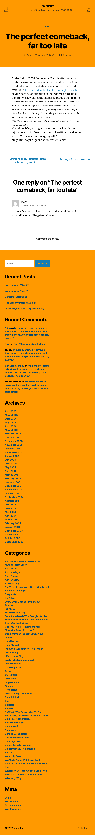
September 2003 (14, 546)
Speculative (11, 735)
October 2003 (12, 543)
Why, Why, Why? (14, 783)
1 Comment (66, 56)
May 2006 (10, 427)
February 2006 (13, 438)
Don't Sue (10, 603)
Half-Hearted (12, 646)
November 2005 (14, 449)
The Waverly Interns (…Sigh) (20, 307)
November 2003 (14, 539)
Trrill (7, 349)
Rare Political (12, 702)
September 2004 (14, 502)
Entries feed (11, 806)
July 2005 (10, 464)
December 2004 (14, 490)
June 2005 (11, 468)
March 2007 (11, 420)
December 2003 (14, 535)
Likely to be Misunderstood (19, 664)
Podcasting (11, 694)
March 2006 (11, 434)
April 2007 (10, 416)
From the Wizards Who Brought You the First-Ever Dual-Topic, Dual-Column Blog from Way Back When (26, 624)
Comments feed (13, 810)
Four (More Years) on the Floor (30, 349)
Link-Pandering (13, 668)
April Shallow (12, 584)
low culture (47, 6)
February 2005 (13, 483)
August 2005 (12, 461)
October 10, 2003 (46, 56)
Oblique (9, 676)
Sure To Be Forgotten (16, 738)
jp (30, 56)
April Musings (12, 577)
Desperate (10, 599)
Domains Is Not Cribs (16, 301)
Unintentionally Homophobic (20, 753)
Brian (8, 333)
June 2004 (11, 513)
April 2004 (10, 520)
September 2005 (14, 457)
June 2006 (11, 423)
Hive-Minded (12, 650)
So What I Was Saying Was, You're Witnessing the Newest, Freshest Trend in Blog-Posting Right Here (27, 720)
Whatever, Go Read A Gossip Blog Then (26, 775)
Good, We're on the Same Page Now (24, 638)
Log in (8, 802)
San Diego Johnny (14, 370)
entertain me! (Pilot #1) (17, 296)
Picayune (10, 691)
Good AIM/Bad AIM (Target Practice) (24, 313)
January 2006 (12, 442)
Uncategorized (13, 746)
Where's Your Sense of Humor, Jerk (23, 779)
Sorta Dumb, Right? (15, 727)
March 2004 (11, 524)
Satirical (9, 709)
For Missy (10, 613)
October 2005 (12, 453)
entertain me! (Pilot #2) (17, 290)
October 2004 (12, 498)
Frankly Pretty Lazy (15, 617)
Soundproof (11, 731)
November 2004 (14, 494)
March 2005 (11, 479)
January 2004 (12, 532)
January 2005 (12, 487)
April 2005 (10, 476)
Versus (8, 757)
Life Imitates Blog (14, 661)
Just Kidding (12, 657)
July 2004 (10, 509)
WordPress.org (13, 814)
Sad (7, 706)
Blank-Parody (12, 588)
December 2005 (14, 446)
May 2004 (10, 517)
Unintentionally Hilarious (18, 750)
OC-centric (11, 679)
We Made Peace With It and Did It (22, 765)
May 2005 (10, 472)
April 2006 (10, 431)
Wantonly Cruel (13, 761)
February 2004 (13, 528)
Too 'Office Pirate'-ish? (17, 742)
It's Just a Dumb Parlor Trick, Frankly (24, 653)
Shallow (9, 713)
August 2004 (12, 505)
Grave (47, 27)
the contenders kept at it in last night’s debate (53, 90)
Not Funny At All (13, 672)
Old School (10, 683)
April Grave (11, 573)
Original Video (12, 687)
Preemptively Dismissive (18, 698)
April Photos (11, 581)
